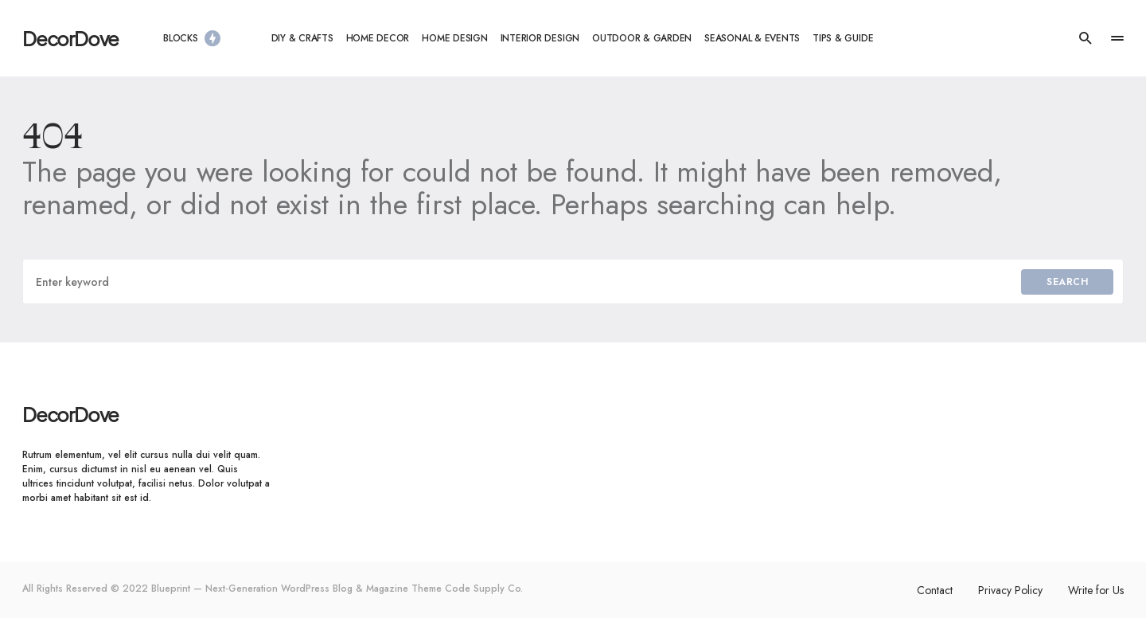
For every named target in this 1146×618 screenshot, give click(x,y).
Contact (935, 590)
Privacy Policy (1010, 590)
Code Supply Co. (484, 588)
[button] (1085, 38)
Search (1067, 282)
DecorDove (70, 38)
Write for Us (1096, 590)
